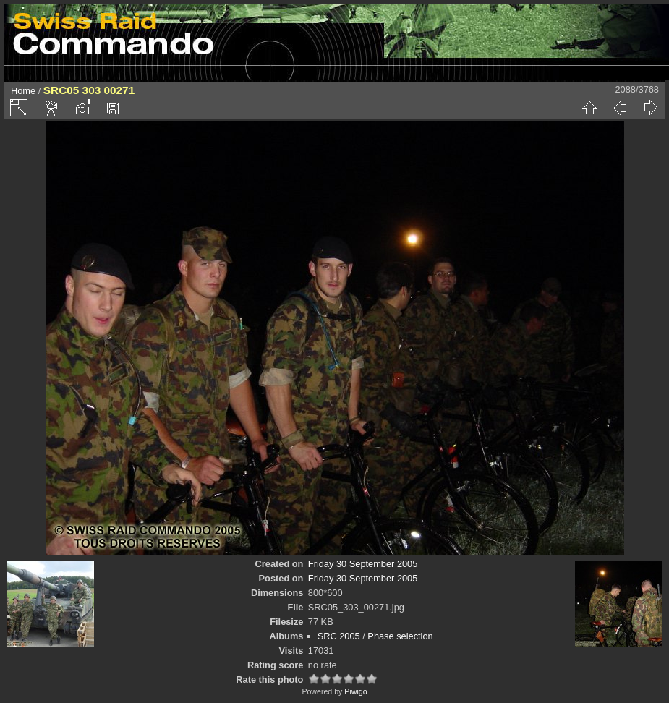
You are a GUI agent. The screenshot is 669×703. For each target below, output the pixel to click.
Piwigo (355, 691)
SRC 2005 (339, 636)
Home (23, 90)
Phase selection (399, 636)
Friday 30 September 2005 (363, 563)
